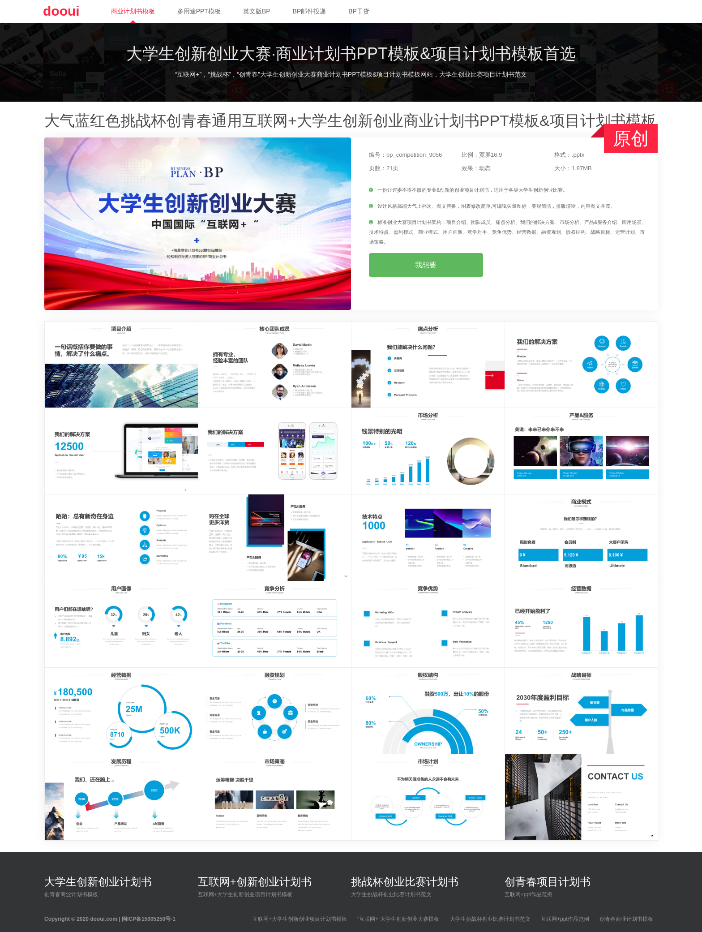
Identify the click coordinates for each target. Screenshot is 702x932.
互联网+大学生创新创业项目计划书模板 (300, 919)
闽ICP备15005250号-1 (149, 919)
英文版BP (256, 11)
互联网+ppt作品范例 (565, 919)
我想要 (426, 265)
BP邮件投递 (309, 11)
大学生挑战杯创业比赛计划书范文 (490, 919)
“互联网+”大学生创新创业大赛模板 (398, 919)
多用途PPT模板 (199, 11)
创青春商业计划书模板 (626, 919)
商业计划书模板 (133, 11)
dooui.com (103, 919)
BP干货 (358, 11)
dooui (61, 11)
